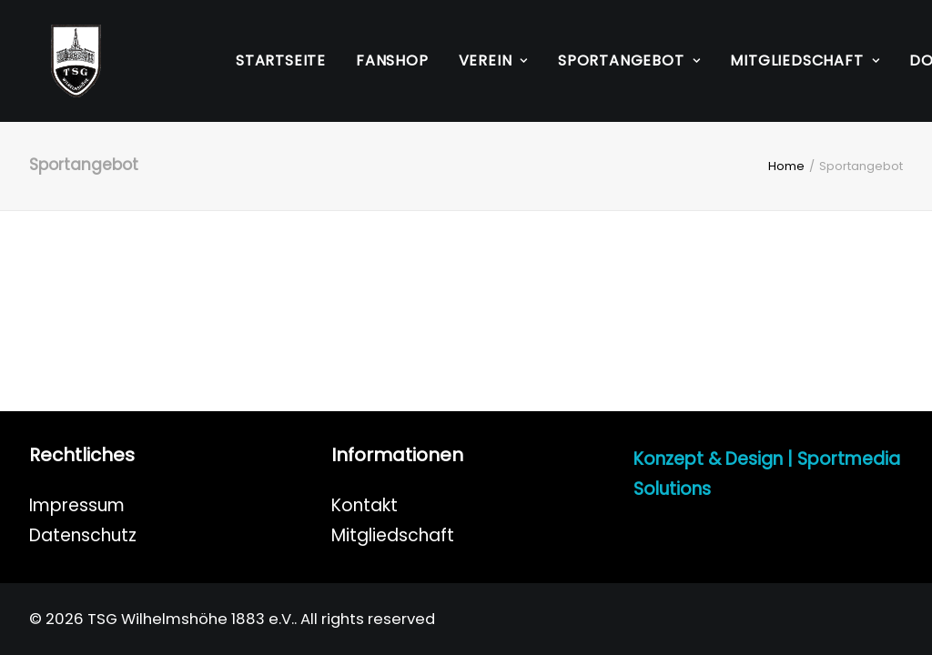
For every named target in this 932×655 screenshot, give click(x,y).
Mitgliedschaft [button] (804, 60)
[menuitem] (281, 61)
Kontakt (364, 505)
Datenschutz (83, 535)
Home (786, 166)
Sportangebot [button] (629, 60)
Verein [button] (493, 60)
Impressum (77, 505)
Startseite (281, 60)
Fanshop (392, 60)
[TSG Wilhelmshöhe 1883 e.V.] (54, 61)
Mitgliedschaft (392, 535)
